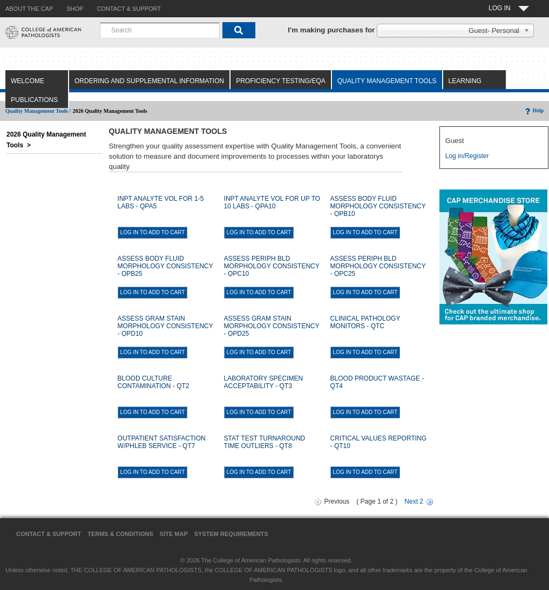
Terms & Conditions (120, 534)
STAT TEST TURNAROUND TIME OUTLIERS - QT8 (265, 442)
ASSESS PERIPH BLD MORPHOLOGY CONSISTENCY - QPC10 (272, 266)
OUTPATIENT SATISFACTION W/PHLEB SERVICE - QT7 (162, 442)
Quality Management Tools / (38, 111)
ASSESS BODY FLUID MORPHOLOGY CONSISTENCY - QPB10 (378, 206)
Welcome (27, 81)
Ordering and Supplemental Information (149, 81)
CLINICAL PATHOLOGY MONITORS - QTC (365, 322)
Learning (465, 81)
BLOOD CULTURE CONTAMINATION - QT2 (153, 382)
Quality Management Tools (387, 81)
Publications (34, 100)
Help (534, 110)
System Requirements (231, 534)
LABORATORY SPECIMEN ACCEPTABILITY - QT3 (263, 382)
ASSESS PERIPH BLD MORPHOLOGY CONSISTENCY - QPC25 (378, 266)
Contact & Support (48, 534)
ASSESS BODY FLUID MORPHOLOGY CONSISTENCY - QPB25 (165, 266)
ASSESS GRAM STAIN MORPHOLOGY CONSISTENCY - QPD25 (272, 326)
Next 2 (413, 501)
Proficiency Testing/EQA (281, 81)
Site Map (174, 534)
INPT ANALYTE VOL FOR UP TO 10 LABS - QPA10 (272, 202)
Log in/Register (467, 156)
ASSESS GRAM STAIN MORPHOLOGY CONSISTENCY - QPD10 (165, 326)
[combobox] (160, 30)
